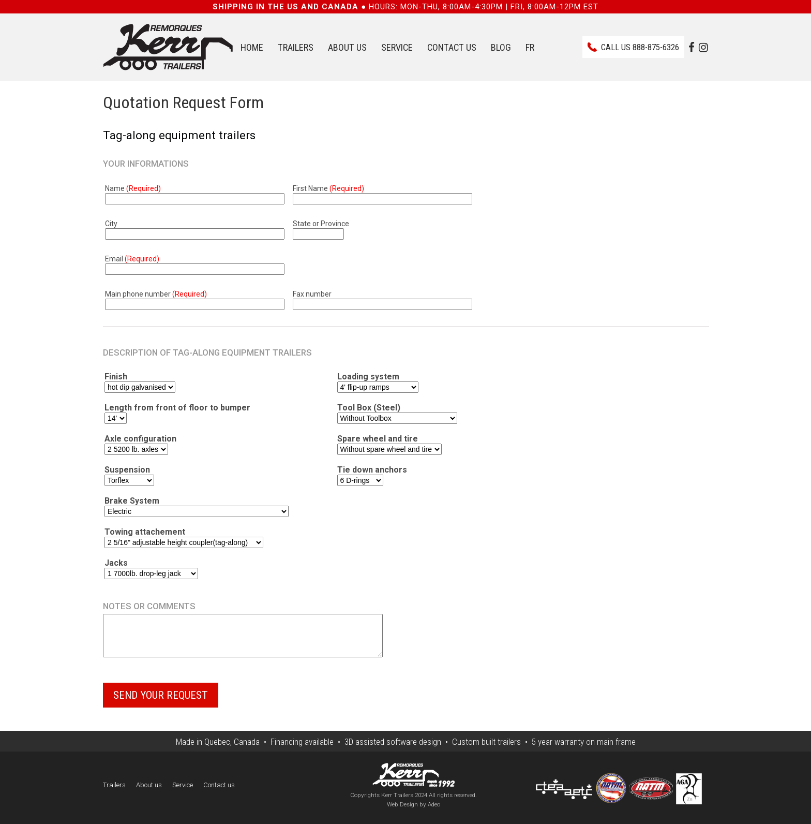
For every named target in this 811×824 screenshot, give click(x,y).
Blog (501, 47)
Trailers (295, 47)
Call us (640, 47)
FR (529, 47)
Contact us (451, 47)
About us (347, 47)
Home (252, 47)
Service (397, 47)
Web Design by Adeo (413, 812)
